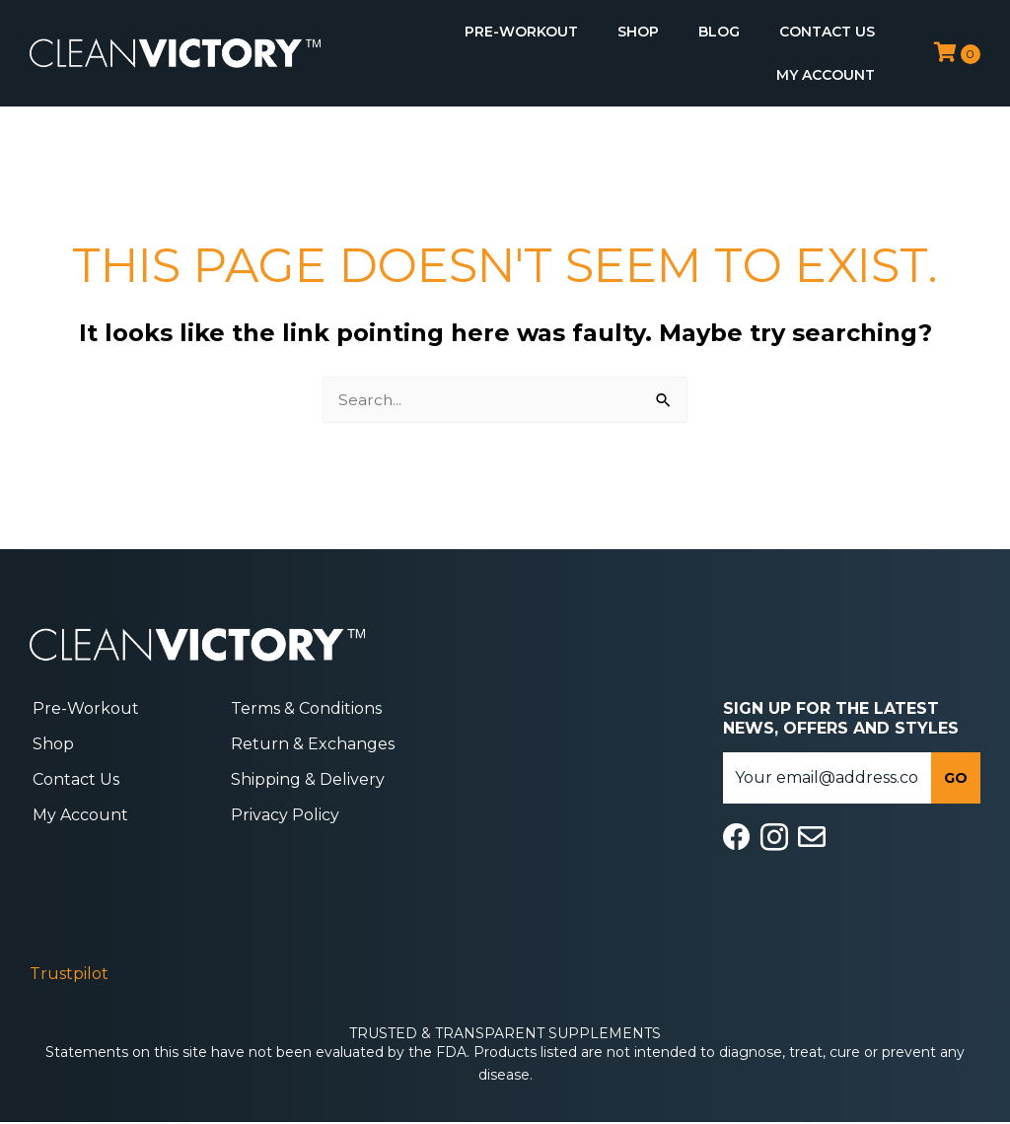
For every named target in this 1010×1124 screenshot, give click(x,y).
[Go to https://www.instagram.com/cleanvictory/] (774, 839)
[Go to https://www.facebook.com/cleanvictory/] (737, 838)
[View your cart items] (957, 52)
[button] (955, 778)
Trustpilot (69, 974)
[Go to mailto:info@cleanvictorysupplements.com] (812, 838)
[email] (827, 778)
